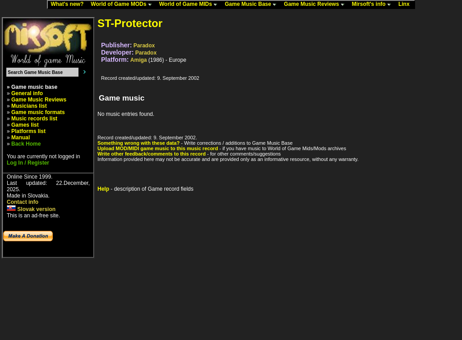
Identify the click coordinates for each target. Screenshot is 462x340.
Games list (25, 125)
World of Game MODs (123, 4)
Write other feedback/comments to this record (151, 153)
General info (27, 93)
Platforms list (28, 131)
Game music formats (38, 112)
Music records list (34, 118)
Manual (20, 137)
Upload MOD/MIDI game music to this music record (157, 148)
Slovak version (31, 209)
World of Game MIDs (190, 4)
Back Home (26, 144)
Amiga (138, 60)
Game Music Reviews (316, 4)
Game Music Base (252, 4)
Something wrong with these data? (138, 143)
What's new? (69, 4)
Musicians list (29, 106)
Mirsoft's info (373, 4)
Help (103, 189)
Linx (406, 4)
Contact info (22, 202)
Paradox (144, 45)
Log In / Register (28, 163)
